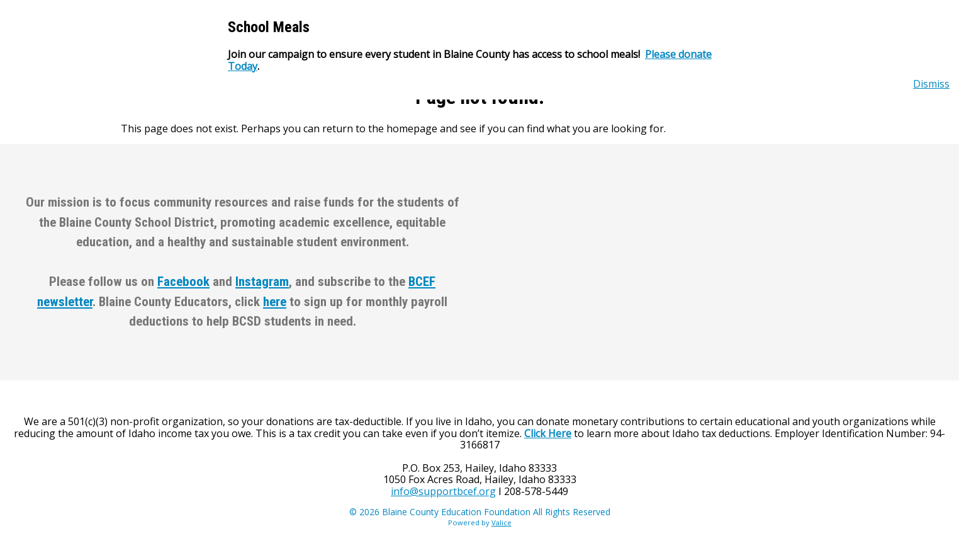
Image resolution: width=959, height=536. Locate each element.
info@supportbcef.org (443, 491)
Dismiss (931, 83)
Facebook (183, 281)
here (274, 301)
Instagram (262, 281)
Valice (501, 522)
